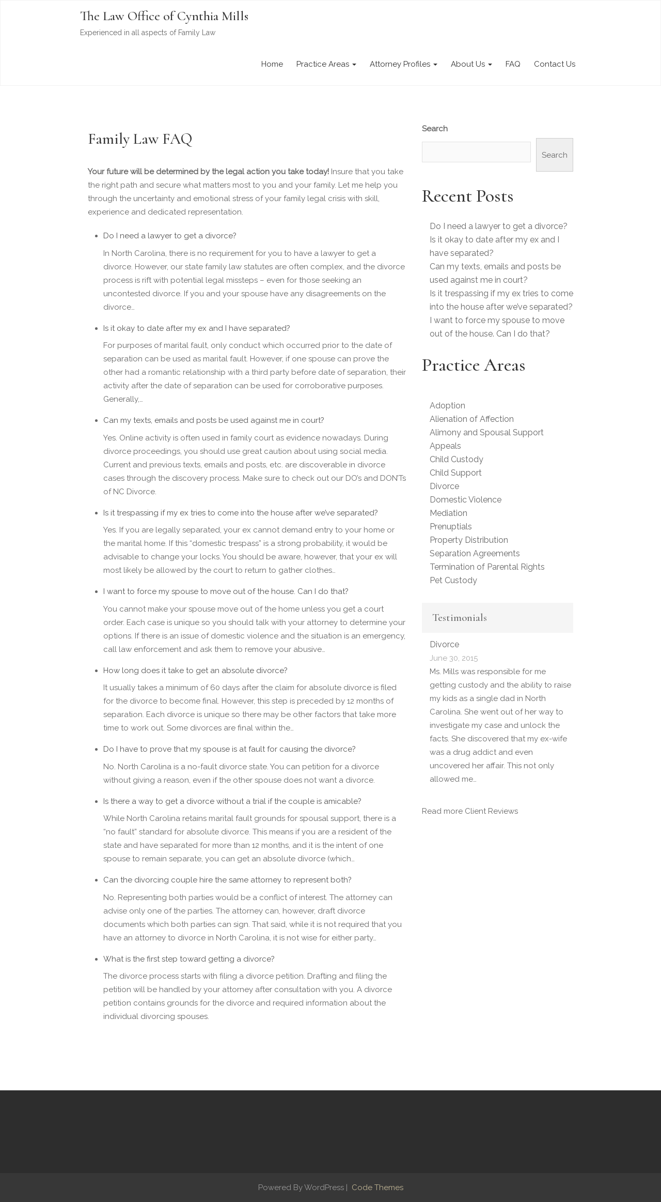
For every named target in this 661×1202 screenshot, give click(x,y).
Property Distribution (469, 540)
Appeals (445, 446)
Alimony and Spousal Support (487, 432)
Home (272, 64)
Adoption (447, 405)
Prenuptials (451, 526)
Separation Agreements (475, 553)
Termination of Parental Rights (487, 567)
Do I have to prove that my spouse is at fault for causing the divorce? (229, 749)
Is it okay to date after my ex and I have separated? (196, 328)
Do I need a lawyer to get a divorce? (170, 235)
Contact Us (554, 64)
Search (435, 128)
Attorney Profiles (403, 64)
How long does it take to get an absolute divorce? (195, 670)
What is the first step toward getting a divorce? (189, 959)
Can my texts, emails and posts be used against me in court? (213, 420)
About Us (471, 64)
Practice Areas (326, 64)
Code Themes (376, 1187)
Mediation (448, 513)
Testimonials (459, 617)
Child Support (456, 473)
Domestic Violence (465, 500)
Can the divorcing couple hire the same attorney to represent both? (227, 880)
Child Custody (456, 459)
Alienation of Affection (472, 419)
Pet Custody (453, 580)
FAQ (513, 64)
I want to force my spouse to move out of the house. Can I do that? (226, 591)
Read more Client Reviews (470, 811)
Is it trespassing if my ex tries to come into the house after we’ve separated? (240, 513)
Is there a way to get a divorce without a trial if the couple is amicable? (232, 801)
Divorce (444, 486)
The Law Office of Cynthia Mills (164, 16)
